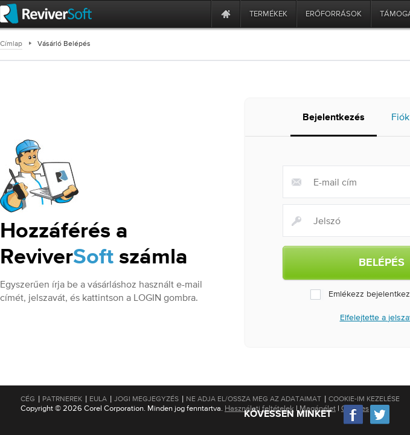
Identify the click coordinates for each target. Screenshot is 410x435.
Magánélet (317, 408)
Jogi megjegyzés (146, 399)
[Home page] (226, 13)
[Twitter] (379, 422)
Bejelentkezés (334, 118)
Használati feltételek (259, 408)
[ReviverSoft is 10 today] (199, 13)
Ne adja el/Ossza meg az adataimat (253, 399)
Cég (28, 399)
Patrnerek (62, 399)
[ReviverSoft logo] (46, 14)
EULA (98, 399)
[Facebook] (354, 422)
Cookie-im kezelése (364, 399)
